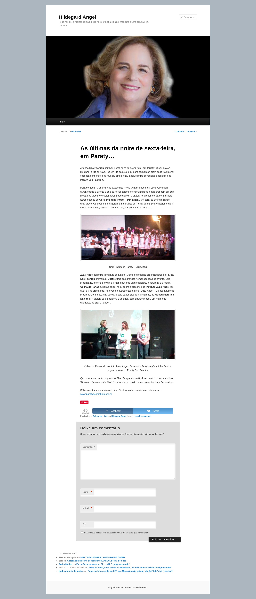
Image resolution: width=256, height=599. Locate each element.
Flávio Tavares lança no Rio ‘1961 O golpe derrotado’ (103, 564)
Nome (87, 492)
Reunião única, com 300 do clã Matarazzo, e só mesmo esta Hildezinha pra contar (130, 567)
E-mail (87, 508)
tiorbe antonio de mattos (71, 571)
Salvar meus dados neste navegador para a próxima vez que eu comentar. (116, 533)
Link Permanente (143, 416)
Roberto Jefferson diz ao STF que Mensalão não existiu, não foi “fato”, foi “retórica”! (130, 571)
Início (62, 122)
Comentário (89, 447)
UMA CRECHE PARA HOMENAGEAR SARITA (103, 557)
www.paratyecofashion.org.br (96, 394)
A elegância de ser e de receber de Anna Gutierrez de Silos (96, 561)
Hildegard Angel (77, 17)
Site (84, 524)
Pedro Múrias (65, 564)
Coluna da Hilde (100, 416)
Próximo (192, 131)
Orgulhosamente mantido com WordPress (128, 587)
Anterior (179, 131)
